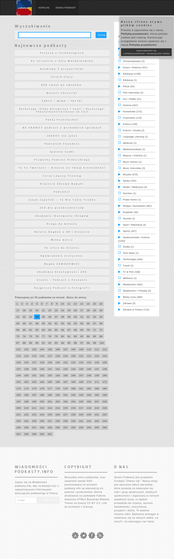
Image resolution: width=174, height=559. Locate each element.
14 (88, 303)
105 (50, 349)
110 (89, 349)
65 (56, 330)
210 (26, 408)
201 (50, 401)
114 (26, 356)
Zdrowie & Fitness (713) (136, 309)
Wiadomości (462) (133, 284)
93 (56, 343)
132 (73, 362)
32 (24, 316)
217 (81, 408)
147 (97, 369)
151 (34, 375)
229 (81, 414)
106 (58, 349)
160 (104, 375)
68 (75, 330)
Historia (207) (130, 105)
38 (62, 316)
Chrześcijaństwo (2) (134, 61)
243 (97, 421)
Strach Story (62, 76)
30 (101, 310)
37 (56, 316)
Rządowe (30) (130, 212)
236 (42, 421)
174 (26, 388)
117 (50, 356)
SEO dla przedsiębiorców (62, 207)
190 (58, 395)
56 (88, 323)
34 (37, 316)
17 (17, 310)
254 (89, 427)
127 (34, 362)
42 (88, 316)
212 (42, 408)
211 (34, 408)
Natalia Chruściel (62, 93)
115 (34, 356)
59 (17, 330)
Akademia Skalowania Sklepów (62, 216)
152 (42, 375)
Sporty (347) (130, 231)
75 (30, 336)
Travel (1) (128, 265)
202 (58, 401)
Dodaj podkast (66, 7)
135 (97, 362)
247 (34, 427)
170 (89, 382)
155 (65, 375)
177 (50, 388)
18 (24, 310)
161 (18, 382)
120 (73, 356)
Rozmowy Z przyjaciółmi (62, 69)
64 (49, 330)
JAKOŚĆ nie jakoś (62, 135)
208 (104, 401)
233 (18, 421)
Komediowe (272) (132, 111)
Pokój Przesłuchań (62, 119)
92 (49, 343)
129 (50, 362)
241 (81, 421)
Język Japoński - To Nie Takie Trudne (62, 199)
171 (97, 382)
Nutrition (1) (129, 193)
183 (97, 388)
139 (34, 369)
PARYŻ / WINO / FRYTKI (62, 101)
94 (62, 343)
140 (42, 369)
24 (62, 310)
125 (18, 362)
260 (42, 434)
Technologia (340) (133, 259)
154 (58, 375)
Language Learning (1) (135, 136)
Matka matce (62, 239)
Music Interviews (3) (134, 168)
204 (73, 401)
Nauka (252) (129, 181)
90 (37, 343)
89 (30, 343)
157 (81, 375)
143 (65, 369)
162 (26, 382)
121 (81, 356)
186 (26, 395)
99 (94, 343)
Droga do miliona (62, 223)
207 (97, 401)
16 (100, 303)
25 (69, 310)
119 (65, 356)
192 (73, 395)
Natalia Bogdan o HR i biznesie (62, 231)
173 (18, 388)
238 (58, 421)
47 (30, 323)
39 (69, 316)
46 (24, 323)
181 (81, 388)
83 (81, 336)
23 (56, 310)
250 (58, 427)
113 (18, 356)
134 (89, 362)
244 (104, 421)
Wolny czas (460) (132, 297)
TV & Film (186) (131, 272)
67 (69, 330)
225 (50, 414)
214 (58, 408)
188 (42, 395)
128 (42, 362)
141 (50, 369)
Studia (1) (128, 247)
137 (18, 369)
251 (65, 427)
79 (56, 336)
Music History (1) (132, 162)
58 (101, 323)
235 (34, 421)
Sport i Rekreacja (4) (134, 225)
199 (34, 401)
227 (65, 414)
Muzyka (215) (130, 174)
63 (43, 330)
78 (49, 336)
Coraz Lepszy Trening (62, 175)
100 (102, 343)
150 (26, 375)
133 (81, 362)
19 (30, 310)
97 (81, 343)
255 (97, 427)
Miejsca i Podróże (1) (134, 155)
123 (97, 356)
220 (104, 408)
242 (89, 421)
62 (37, 330)
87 (17, 343)
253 (81, 427)
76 (37, 336)
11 (69, 303)
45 (17, 323)
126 (26, 362)
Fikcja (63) (129, 86)
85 (94, 336)
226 (58, 414)
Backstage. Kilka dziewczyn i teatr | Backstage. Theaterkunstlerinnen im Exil (62, 110)
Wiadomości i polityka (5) (137, 291)
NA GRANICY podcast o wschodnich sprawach (62, 127)
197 (18, 401)
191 (65, 395)
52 (62, 323)
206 (89, 401)
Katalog (44, 7)
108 (73, 349)
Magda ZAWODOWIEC (62, 264)
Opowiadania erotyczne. (62, 255)
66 (62, 330)
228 (73, 414)
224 (42, 414)
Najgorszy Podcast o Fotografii (62, 287)
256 (104, 427)
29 (94, 310)
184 (104, 388)
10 (62, 303)
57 (94, 323)
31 (17, 316)
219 (97, 408)
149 (18, 375)
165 (50, 382)
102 (26, 349)
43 (94, 316)
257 (18, 434)
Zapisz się (48, 500)
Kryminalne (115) (132, 118)
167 (65, 382)
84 (88, 336)
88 (24, 343)
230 (89, 414)
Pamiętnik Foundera (62, 143)
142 (58, 369)
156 (73, 375)
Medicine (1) (130, 143)
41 (81, 316)
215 (65, 408)
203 (65, 401)
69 (81, 330)
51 (56, 323)
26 (75, 310)
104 (42, 349)
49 (43, 323)
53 (69, 323)
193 (81, 395)
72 (101, 330)
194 (89, 395)
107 (65, 349)
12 (75, 303)
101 (18, 349)
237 (50, 421)
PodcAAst (62, 191)
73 (17, 336)
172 (104, 382)
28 (88, 310)
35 (43, 316)
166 (58, 382)
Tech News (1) (131, 253)
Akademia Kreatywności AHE (62, 272)
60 (24, 330)
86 (101, 336)
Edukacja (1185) (132, 74)
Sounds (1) (129, 218)
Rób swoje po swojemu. (62, 84)
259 (34, 434)
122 (89, 356)
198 (26, 401)
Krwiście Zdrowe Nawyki (62, 183)
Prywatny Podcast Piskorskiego (62, 159)
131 (65, 362)
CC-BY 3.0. (94, 503)
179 (65, 388)
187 (34, 395)
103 (34, 349)
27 (81, 310)
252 (73, 427)
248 (42, 427)
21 (43, 310)
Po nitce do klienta (62, 247)
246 (26, 427)
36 (49, 316)
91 (43, 343)
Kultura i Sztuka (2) (133, 130)
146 (89, 369)
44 (101, 316)
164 (42, 382)
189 (50, 395)
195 (97, 395)
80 (62, 336)
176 (42, 388)
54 (75, 323)
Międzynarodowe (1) (134, 149)
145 (81, 369)
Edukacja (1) (130, 80)
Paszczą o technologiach (62, 53)
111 (97, 349)
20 (37, 310)
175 (34, 388)
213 (50, 408)
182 (89, 388)
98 (88, 343)
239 (65, 421)
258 (26, 434)
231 (97, 414)
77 (43, 336)
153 (50, 375)
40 (75, 316)
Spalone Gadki (62, 151)
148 (104, 369)
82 (75, 336)
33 (30, 316)
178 (58, 388)
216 (73, 408)
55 (81, 323)
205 (81, 401)
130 (58, 362)
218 (89, 408)
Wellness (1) (130, 278)
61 (30, 330)
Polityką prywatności (135, 34)
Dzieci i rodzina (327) (135, 67)
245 (18, 427)
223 (34, 414)
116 (42, 356)
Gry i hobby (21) (132, 99)
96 (75, 343)
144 (73, 369)
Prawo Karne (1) (132, 199)
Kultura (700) (130, 124)
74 (24, 336)
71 (94, 330)
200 (42, 401)
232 (104, 414)
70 (88, 330)
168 (73, 382)
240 (73, 421)
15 (94, 303)
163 (34, 382)
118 (58, 356)
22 (49, 310)
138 (26, 369)
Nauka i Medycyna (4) (135, 187)
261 (50, 434)
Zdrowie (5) (129, 303)
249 (50, 427)
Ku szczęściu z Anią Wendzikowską (62, 61)
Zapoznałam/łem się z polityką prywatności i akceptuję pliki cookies (146, 52)
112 (104, 349)
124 (104, 356)
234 (26, 421)
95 (69, 343)
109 (81, 349)
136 (104, 362)
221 (18, 414)
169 (81, 382)
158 (89, 375)
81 (69, 336)
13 (81, 303)
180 (73, 388)
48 (37, 323)
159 (97, 375)
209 (18, 408)
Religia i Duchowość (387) (137, 206)
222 (26, 414)
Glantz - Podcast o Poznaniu (62, 280)
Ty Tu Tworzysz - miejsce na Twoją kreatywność (62, 167)
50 (49, 323)
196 (104, 395)
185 (18, 395)
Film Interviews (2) (133, 92)
